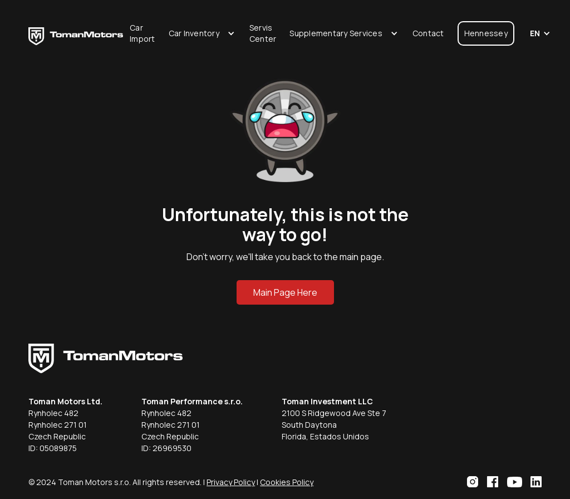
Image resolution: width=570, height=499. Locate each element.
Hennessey (486, 33)
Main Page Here (285, 292)
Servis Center (263, 33)
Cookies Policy (286, 482)
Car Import (142, 33)
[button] (202, 33)
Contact (428, 33)
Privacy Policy (231, 482)
